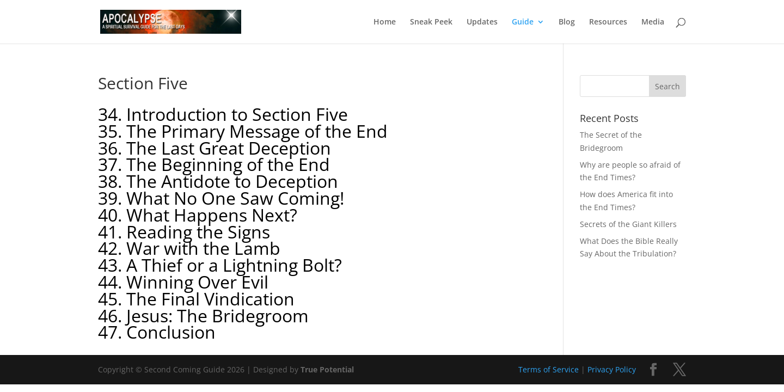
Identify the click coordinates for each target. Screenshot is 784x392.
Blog (567, 22)
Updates (482, 22)
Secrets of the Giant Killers (628, 224)
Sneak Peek (431, 22)
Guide (523, 22)
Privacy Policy (611, 369)
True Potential (327, 369)
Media (652, 22)
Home (384, 22)
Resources (608, 22)
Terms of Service (548, 369)
